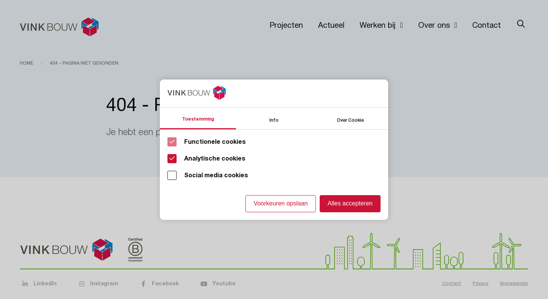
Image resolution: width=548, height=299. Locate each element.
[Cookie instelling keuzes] (274, 150)
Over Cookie (350, 119)
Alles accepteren (350, 203)
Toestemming (198, 119)
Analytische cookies (214, 158)
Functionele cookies (215, 141)
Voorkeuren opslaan (280, 203)
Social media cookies (216, 175)
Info (274, 119)
